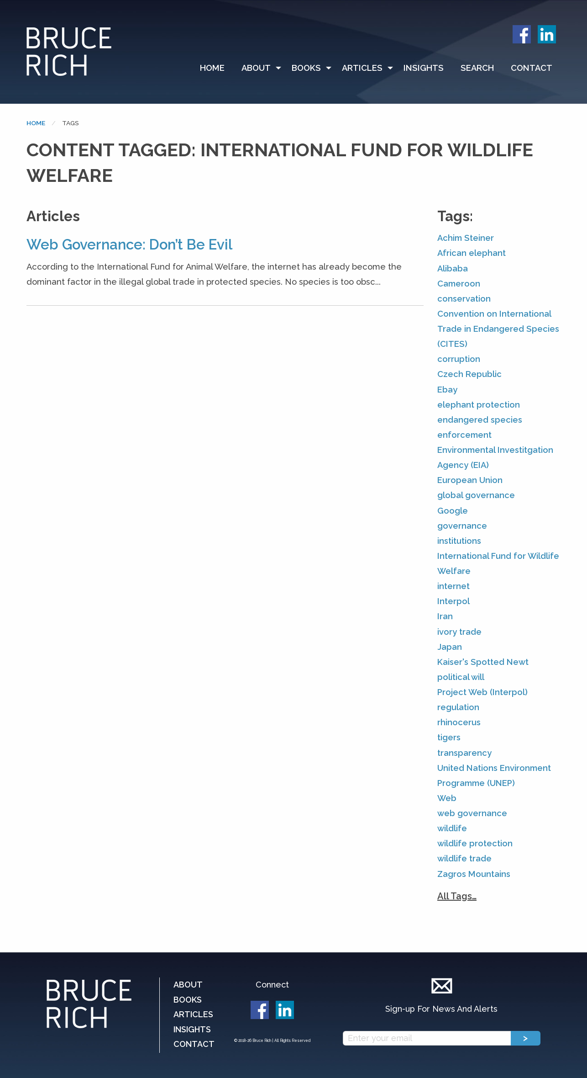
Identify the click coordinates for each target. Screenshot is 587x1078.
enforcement (464, 435)
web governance (472, 813)
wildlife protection (475, 843)
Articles (362, 68)
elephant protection (478, 404)
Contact (531, 68)
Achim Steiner (465, 238)
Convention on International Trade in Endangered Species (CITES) (498, 329)
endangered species (479, 420)
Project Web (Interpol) (482, 692)
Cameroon (458, 283)
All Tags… (457, 896)
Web (446, 798)
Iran (445, 616)
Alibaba (452, 268)
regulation (458, 707)
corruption (458, 359)
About (256, 68)
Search (477, 68)
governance (462, 526)
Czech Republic (469, 374)
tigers (449, 737)
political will (460, 677)
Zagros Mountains (473, 874)
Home (212, 68)
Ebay (447, 389)
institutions (459, 541)
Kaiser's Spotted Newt (483, 662)
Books (306, 68)
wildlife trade (464, 858)
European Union (470, 480)
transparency (464, 753)
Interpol (453, 601)
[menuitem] (216, 68)
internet (453, 586)
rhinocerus (459, 722)
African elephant (471, 253)
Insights (424, 68)
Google (452, 510)
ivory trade (459, 632)
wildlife (452, 828)
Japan (449, 647)
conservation (464, 298)
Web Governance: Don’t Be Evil (129, 244)
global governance (476, 495)
